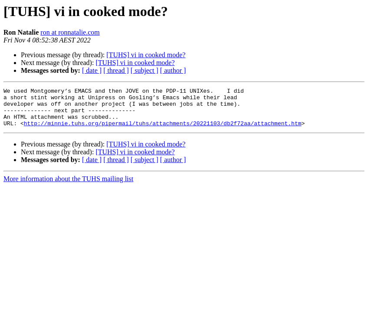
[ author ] (173, 70)
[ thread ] (116, 70)
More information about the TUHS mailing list (68, 186)
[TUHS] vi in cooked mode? (145, 54)
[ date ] (92, 70)
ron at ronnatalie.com (69, 32)
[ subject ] (144, 70)
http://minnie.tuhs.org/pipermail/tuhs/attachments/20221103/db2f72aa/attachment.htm (163, 131)
